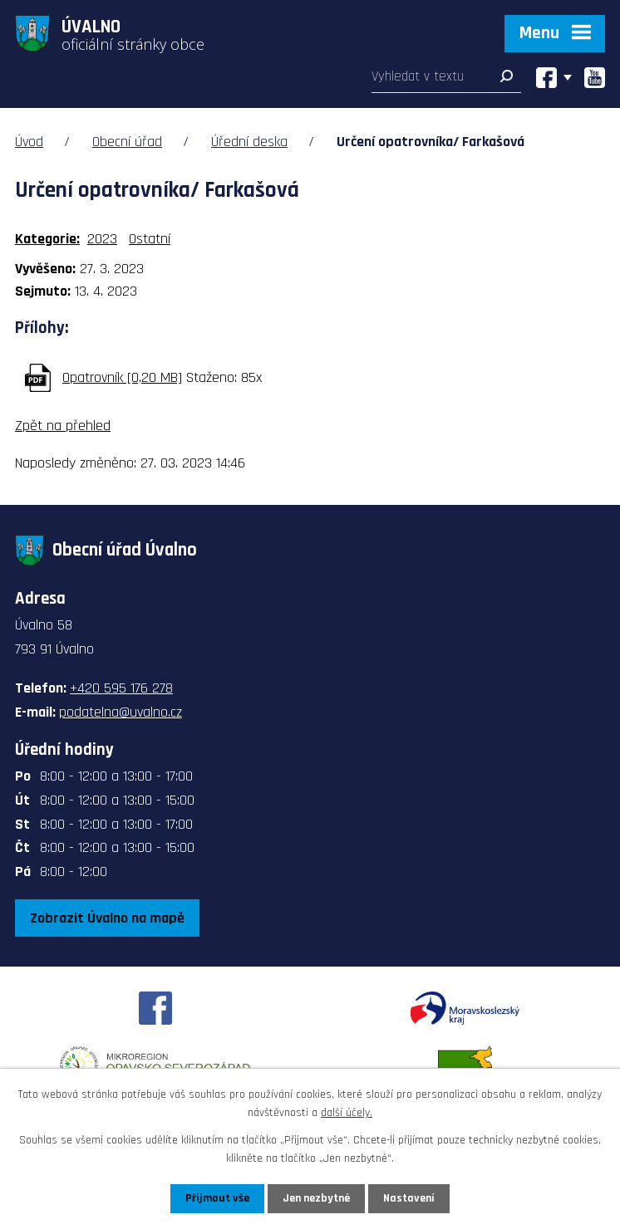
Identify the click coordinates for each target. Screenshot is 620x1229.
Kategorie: (47, 238)
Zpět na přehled (63, 425)
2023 (102, 238)
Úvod (29, 141)
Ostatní (149, 238)
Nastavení (409, 1198)
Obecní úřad (127, 141)
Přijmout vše (217, 1198)
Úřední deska (249, 141)
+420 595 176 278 (121, 688)
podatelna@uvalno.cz (120, 712)
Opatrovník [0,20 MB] (122, 377)
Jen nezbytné (316, 1198)
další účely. (346, 1112)
